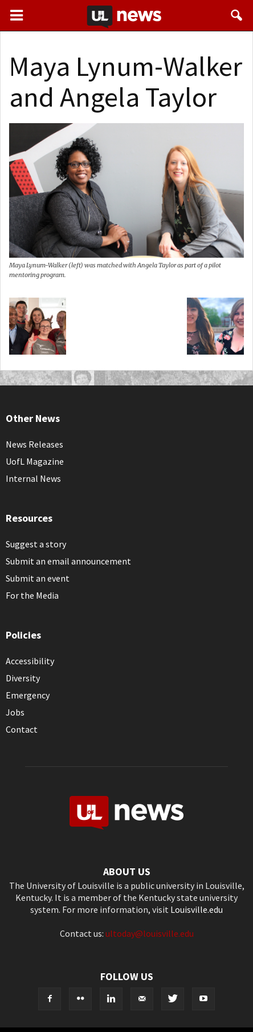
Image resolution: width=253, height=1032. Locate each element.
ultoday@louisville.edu (149, 933)
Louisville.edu (196, 909)
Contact (22, 729)
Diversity (23, 678)
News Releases (34, 444)
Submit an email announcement (68, 561)
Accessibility (30, 661)
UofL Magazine (35, 461)
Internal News (33, 478)
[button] (237, 15)
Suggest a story (36, 544)
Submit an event (38, 578)
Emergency (28, 695)
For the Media (32, 595)
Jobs (15, 712)
